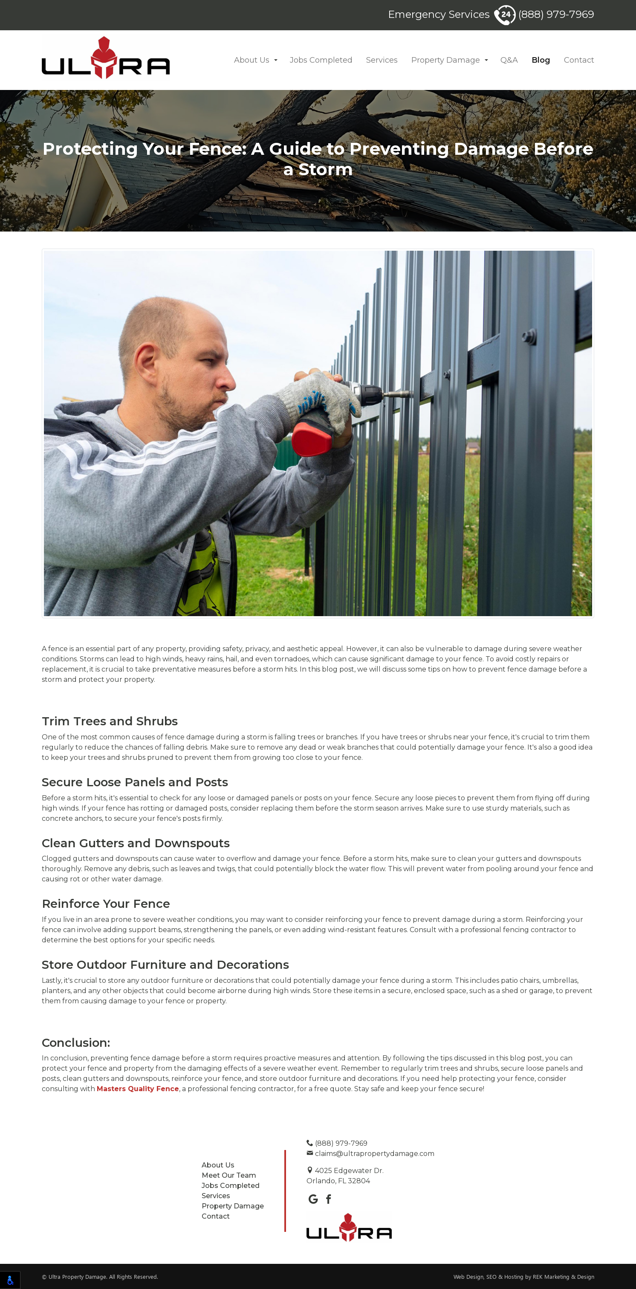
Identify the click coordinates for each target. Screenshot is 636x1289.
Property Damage (445, 60)
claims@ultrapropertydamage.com (370, 1154)
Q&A (509, 60)
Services (382, 60)
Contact (579, 60)
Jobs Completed (321, 60)
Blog (541, 60)
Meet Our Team (229, 1175)
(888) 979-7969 (544, 14)
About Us (251, 60)
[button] (276, 60)
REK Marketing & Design (563, 1276)
